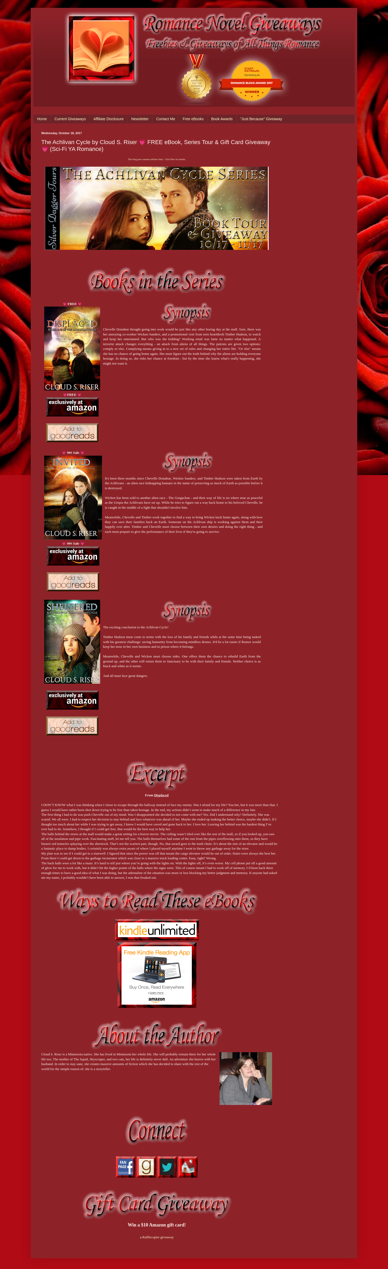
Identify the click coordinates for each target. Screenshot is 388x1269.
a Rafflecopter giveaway (157, 1237)
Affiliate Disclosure (108, 119)
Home (42, 119)
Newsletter (140, 119)
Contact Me (165, 119)
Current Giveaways (70, 119)
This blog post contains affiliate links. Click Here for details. (157, 159)
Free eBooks (193, 119)
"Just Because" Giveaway (261, 119)
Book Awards (221, 119)
